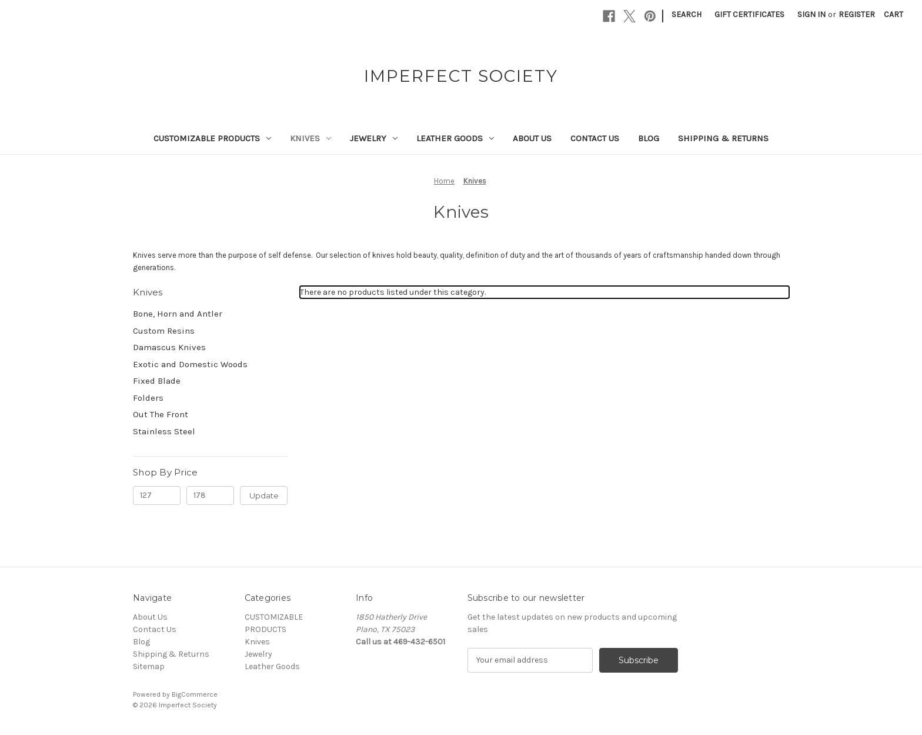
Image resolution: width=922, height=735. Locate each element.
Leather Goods (455, 138)
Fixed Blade (157, 380)
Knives (310, 138)
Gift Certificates (749, 14)
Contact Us (594, 138)
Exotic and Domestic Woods (190, 364)
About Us (532, 138)
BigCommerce (195, 694)
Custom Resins (164, 330)
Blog (648, 138)
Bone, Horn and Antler (177, 313)
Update (264, 495)
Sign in (811, 14)
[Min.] (157, 495)
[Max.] (210, 495)
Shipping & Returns (723, 138)
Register (857, 14)
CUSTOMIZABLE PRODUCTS (212, 138)
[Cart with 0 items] (893, 14)
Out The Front (160, 414)
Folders (148, 398)
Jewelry (373, 138)
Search (686, 14)
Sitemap (149, 666)
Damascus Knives (169, 347)
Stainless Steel (164, 431)
